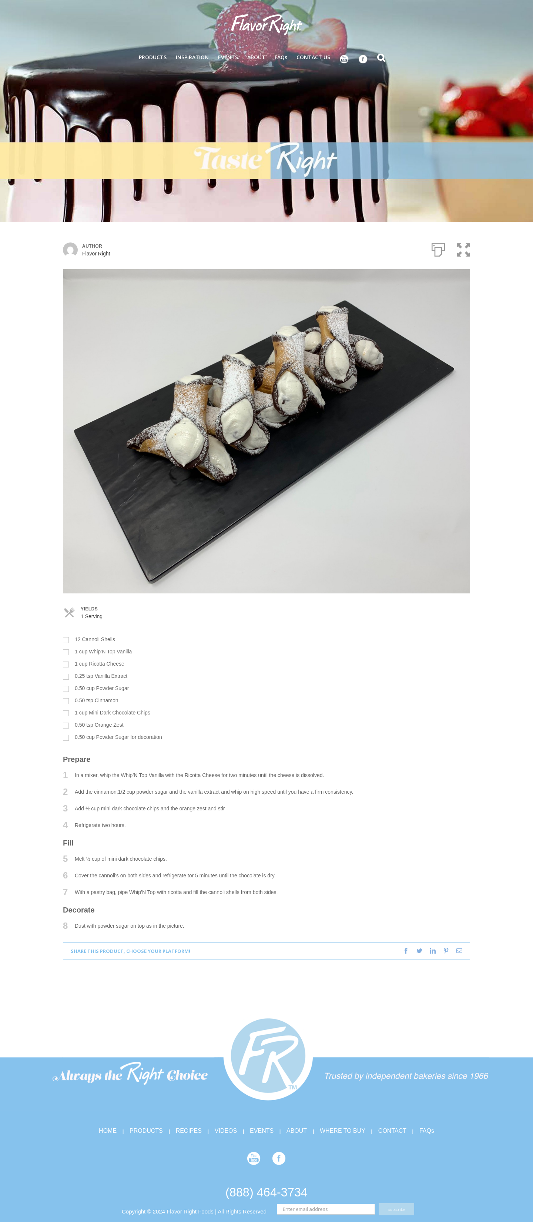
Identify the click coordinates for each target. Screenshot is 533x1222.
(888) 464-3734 (266, 1192)
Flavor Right (96, 254)
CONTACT (392, 1131)
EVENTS (262, 1131)
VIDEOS (226, 1131)
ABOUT (296, 1131)
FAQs (426, 1131)
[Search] (381, 57)
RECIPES (189, 1131)
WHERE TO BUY (342, 1131)
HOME (108, 1131)
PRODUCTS (146, 1131)
